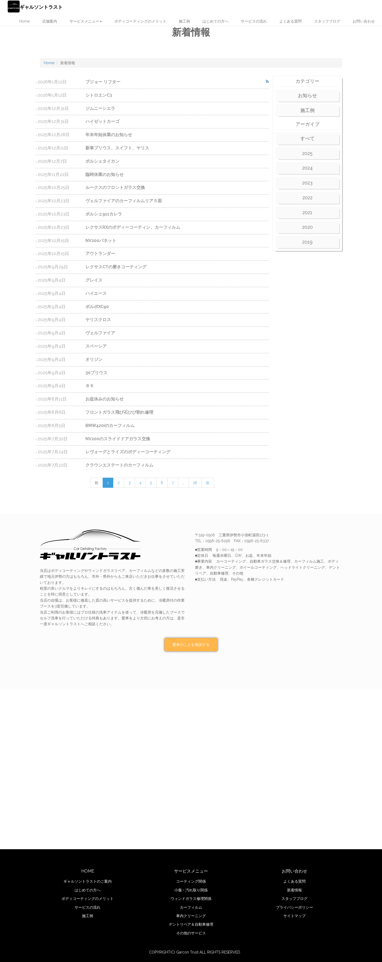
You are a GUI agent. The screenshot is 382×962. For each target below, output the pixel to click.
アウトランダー (76, 253)
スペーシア (72, 346)
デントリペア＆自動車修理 (191, 924)
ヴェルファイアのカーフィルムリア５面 (100, 200)
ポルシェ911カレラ (80, 214)
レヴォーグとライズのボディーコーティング (104, 451)
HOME (87, 871)
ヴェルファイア (76, 332)
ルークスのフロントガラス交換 (91, 187)
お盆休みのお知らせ (81, 399)
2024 (307, 168)
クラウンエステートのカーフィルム (95, 465)
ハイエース (72, 293)
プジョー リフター (79, 81)
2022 (307, 197)
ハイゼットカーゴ (78, 121)
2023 (307, 183)
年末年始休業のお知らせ (85, 134)
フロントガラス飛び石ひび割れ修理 (95, 412)
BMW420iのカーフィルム (86, 425)
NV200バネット (77, 240)
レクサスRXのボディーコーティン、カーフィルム (109, 227)
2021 (307, 212)
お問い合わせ (364, 21)
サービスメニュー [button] (86, 21)
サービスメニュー (191, 871)
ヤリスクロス (74, 319)
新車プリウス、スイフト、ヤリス (93, 147)
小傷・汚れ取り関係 (191, 890)
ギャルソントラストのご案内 (87, 881)
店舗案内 (49, 21)
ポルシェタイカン (78, 161)
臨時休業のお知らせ (81, 174)
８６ (66, 385)
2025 (307, 153)
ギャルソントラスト (35, 6)
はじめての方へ (215, 21)
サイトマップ (294, 916)
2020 (307, 227)
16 (195, 483)
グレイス (70, 280)
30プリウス (72, 372)
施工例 (184, 21)
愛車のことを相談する (191, 644)
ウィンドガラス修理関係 (191, 898)
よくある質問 (290, 21)
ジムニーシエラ (76, 108)
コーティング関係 (191, 881)
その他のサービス (191, 933)
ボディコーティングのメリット (140, 21)
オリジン (70, 359)
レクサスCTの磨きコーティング (92, 266)
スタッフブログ (327, 21)
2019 (307, 242)
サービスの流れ (254, 21)
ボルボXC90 (73, 306)
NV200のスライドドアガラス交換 (94, 438)
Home (24, 21)
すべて (307, 138)
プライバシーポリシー (294, 907)
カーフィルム (191, 907)
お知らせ (307, 95)
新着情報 (294, 890)
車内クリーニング (191, 916)
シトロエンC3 (75, 95)
